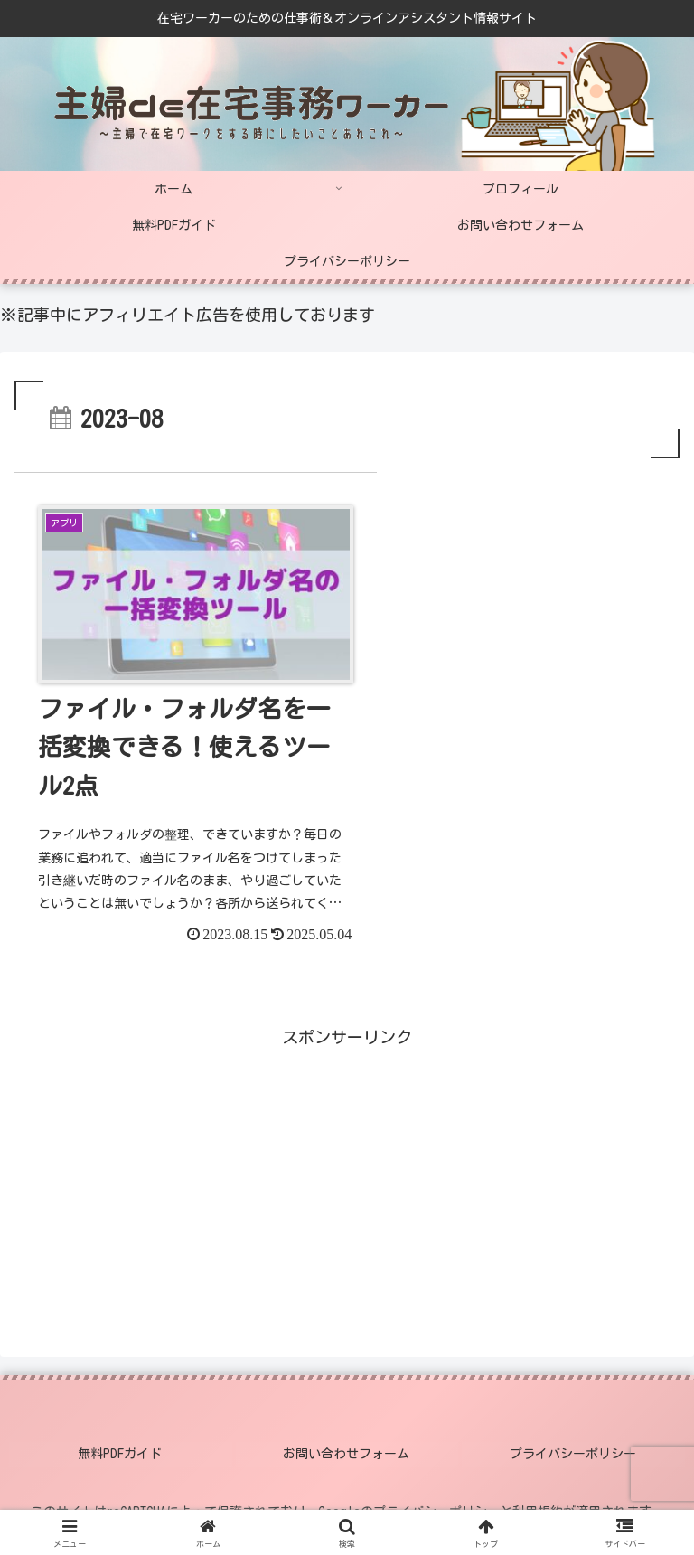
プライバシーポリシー (574, 1434)
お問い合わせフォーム (347, 1434)
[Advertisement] (181, 1159)
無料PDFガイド (121, 1434)
